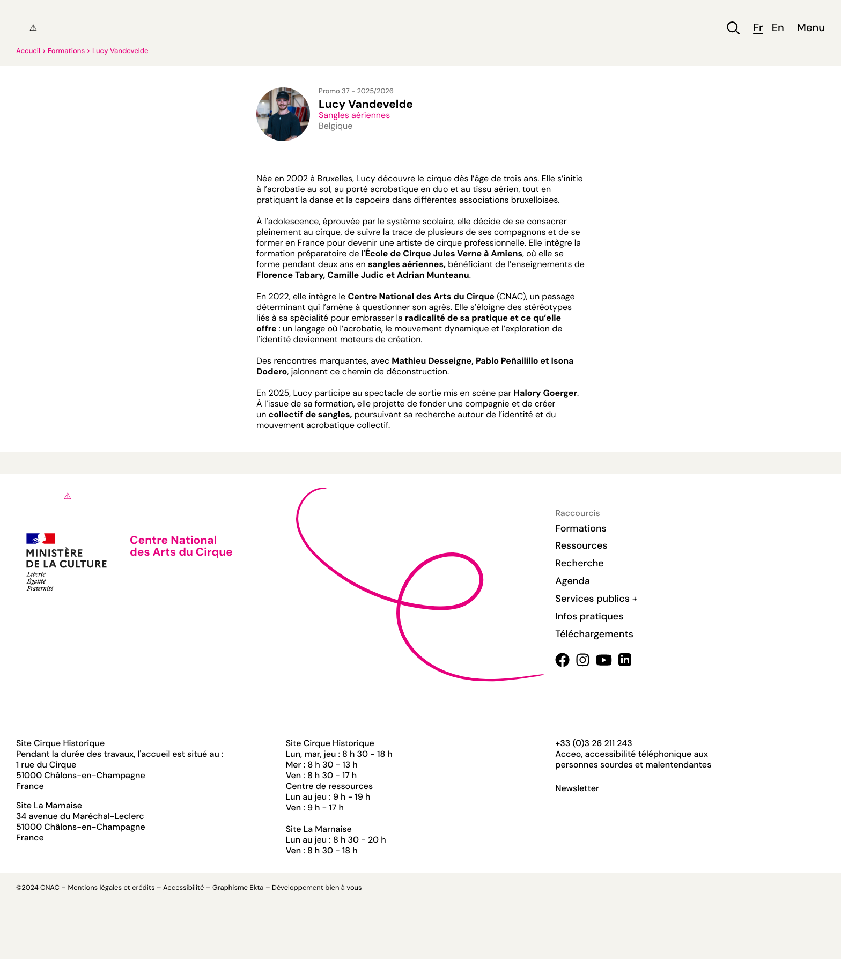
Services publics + (596, 598)
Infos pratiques (589, 616)
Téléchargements (594, 634)
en (778, 28)
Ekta (256, 887)
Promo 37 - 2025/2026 (356, 91)
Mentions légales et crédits (111, 887)
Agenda (572, 580)
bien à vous (343, 887)
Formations (66, 51)
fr (758, 28)
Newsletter (577, 788)
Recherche (579, 563)
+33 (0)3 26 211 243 (593, 743)
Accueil (28, 51)
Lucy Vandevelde (120, 51)
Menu (811, 28)
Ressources (581, 545)
